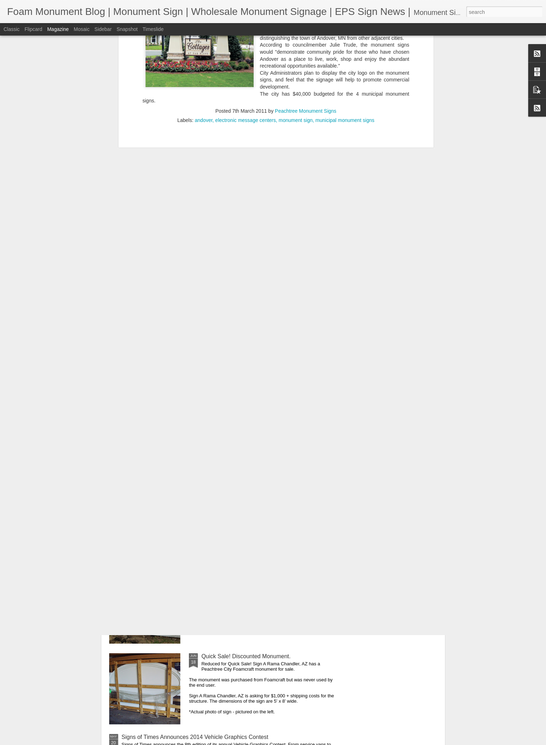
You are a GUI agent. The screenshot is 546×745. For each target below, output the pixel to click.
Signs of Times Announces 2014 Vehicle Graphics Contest (195, 737)
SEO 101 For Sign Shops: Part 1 (242, 495)
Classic (12, 29)
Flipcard (33, 29)
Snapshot (127, 29)
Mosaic (81, 29)
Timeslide (153, 29)
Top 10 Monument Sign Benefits (241, 576)
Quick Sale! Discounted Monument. (246, 656)
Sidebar (103, 29)
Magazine (58, 29)
